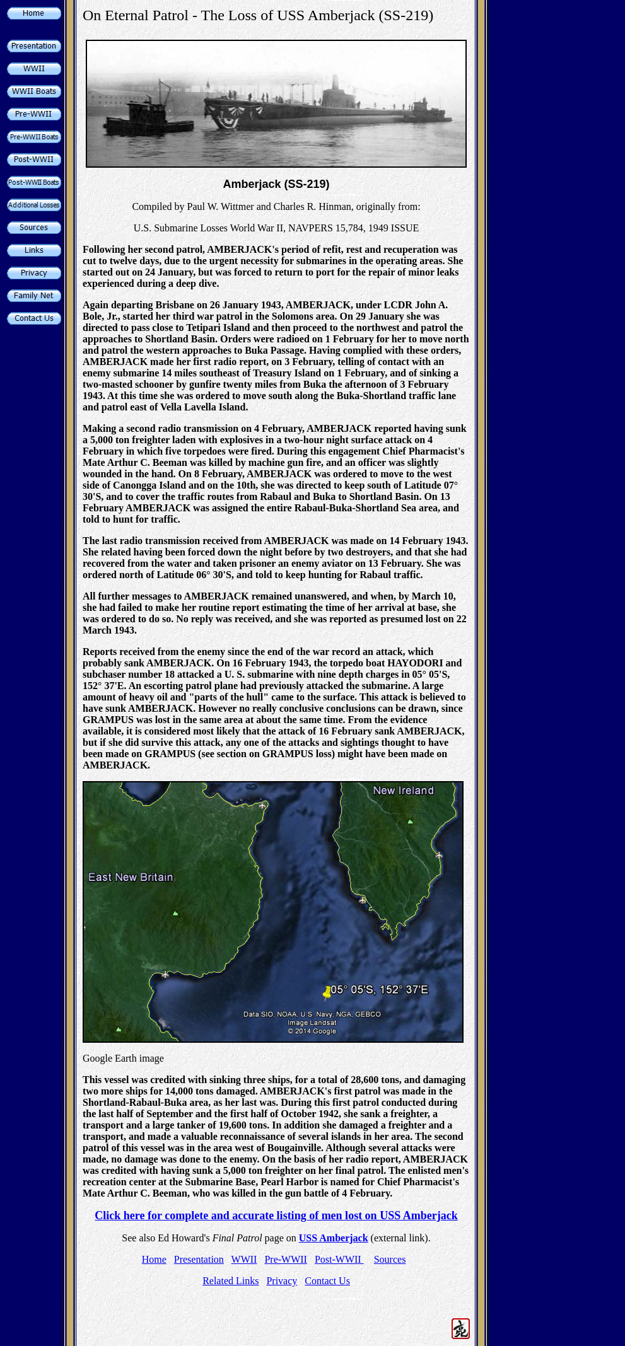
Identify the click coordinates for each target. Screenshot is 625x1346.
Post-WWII (339, 1259)
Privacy (281, 1280)
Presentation (199, 1259)
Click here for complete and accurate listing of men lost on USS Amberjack (276, 1215)
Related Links (230, 1280)
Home (154, 1259)
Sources (390, 1259)
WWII (244, 1259)
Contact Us (327, 1280)
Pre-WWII (285, 1259)
